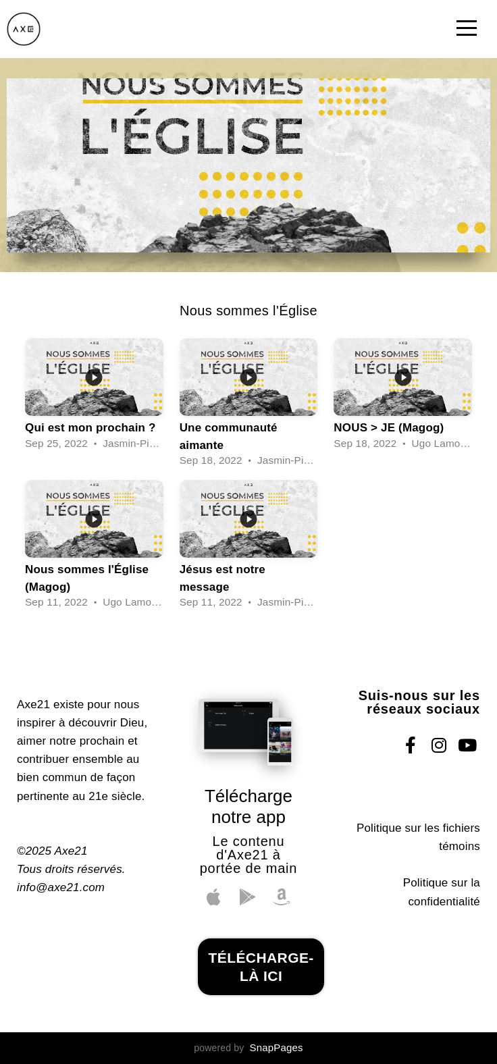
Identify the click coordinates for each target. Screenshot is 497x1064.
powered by (248, 1047)
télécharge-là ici (260, 967)
